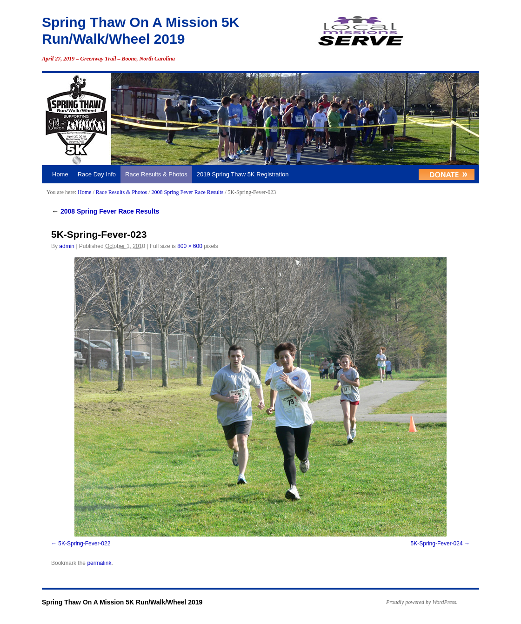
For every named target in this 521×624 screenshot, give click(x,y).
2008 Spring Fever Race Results (187, 192)
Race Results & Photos (156, 174)
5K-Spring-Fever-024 (437, 543)
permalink (99, 563)
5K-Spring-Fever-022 (84, 543)
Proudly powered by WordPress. (422, 602)
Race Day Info (97, 174)
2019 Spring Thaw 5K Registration (243, 174)
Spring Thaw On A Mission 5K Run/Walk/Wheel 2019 (122, 602)
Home (60, 174)
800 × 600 (189, 246)
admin (66, 246)
